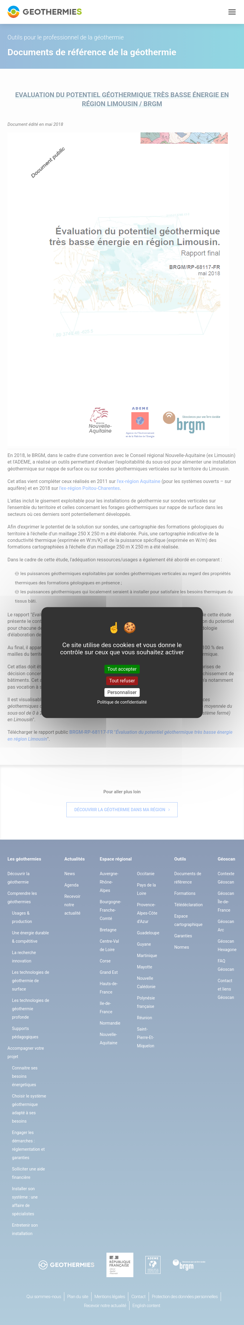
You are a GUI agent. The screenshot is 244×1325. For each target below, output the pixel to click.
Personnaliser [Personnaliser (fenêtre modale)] (122, 692)
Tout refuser (122, 681)
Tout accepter (122, 669)
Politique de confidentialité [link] (122, 702)
